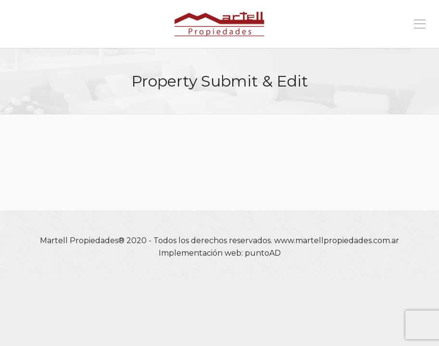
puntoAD (263, 253)
